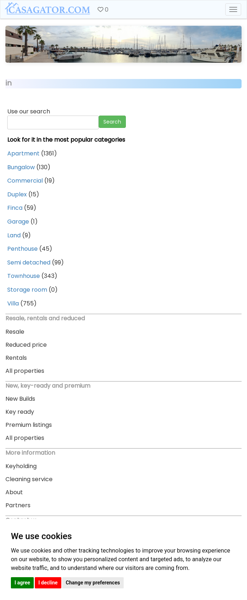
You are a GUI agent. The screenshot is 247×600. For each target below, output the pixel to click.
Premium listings (28, 425)
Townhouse (23, 276)
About (14, 492)
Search (112, 121)
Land (14, 235)
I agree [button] (22, 583)
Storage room (27, 290)
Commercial (25, 180)
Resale (14, 332)
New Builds (20, 399)
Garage (18, 221)
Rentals (16, 358)
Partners (17, 505)
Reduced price (26, 345)
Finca (14, 208)
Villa (13, 303)
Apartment (23, 153)
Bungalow (21, 167)
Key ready (19, 412)
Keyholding (21, 466)
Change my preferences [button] (93, 583)
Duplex (17, 194)
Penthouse (22, 249)
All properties (24, 371)
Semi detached (28, 262)
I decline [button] (48, 583)
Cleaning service (29, 479)
